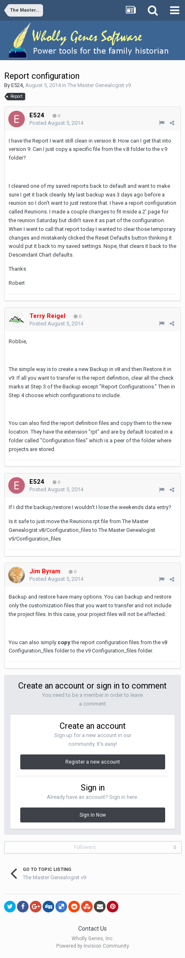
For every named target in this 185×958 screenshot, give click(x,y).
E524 (17, 85)
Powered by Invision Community (92, 946)
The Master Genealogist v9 (99, 85)
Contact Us (92, 928)
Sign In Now (92, 815)
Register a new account (92, 762)
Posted (56, 123)
